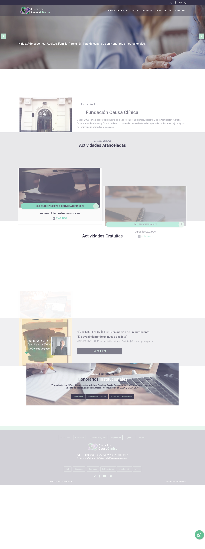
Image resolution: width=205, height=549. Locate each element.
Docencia (147, 11)
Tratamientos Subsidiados (110, 389)
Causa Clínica (114, 11)
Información (92, 389)
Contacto (179, 11)
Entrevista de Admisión (100, 389)
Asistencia (132, 11)
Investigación (163, 11)
